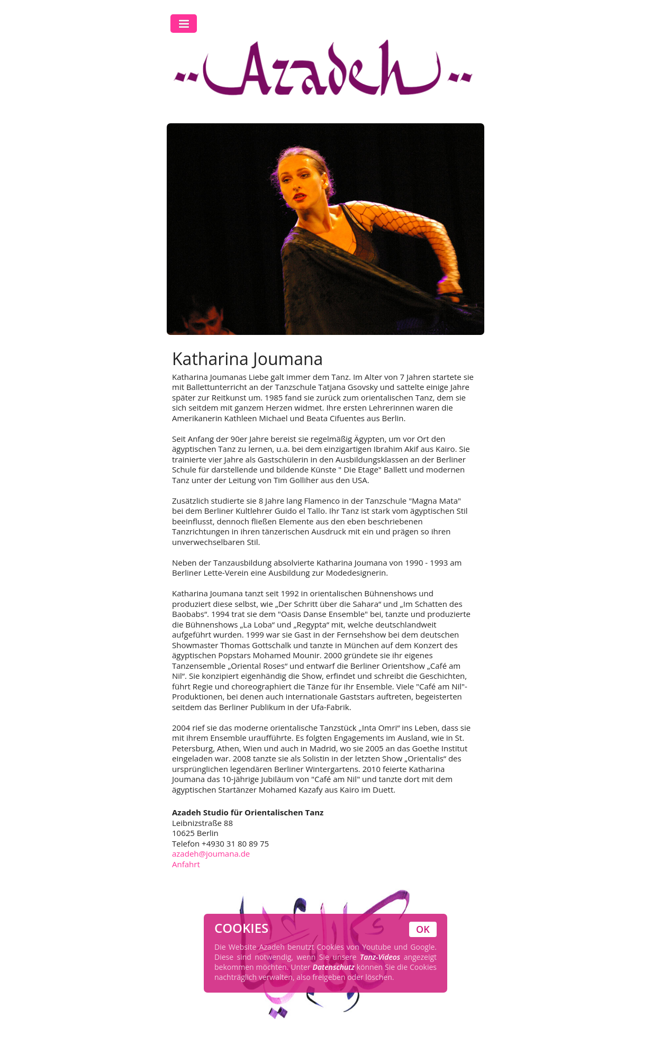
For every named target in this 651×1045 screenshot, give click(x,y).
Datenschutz (334, 967)
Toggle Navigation (183, 23)
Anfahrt (186, 864)
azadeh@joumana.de (211, 853)
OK (423, 929)
